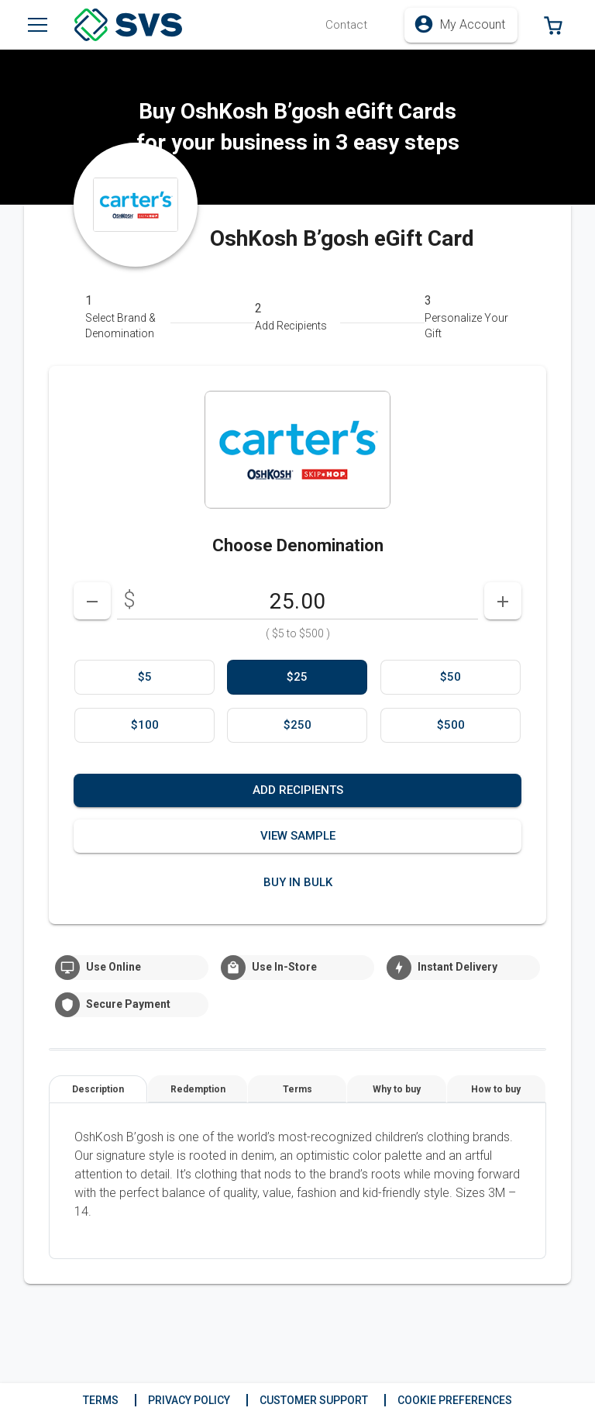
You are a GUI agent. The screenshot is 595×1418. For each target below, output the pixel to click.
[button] (346, 24)
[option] (144, 677)
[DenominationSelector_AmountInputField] (297, 600)
